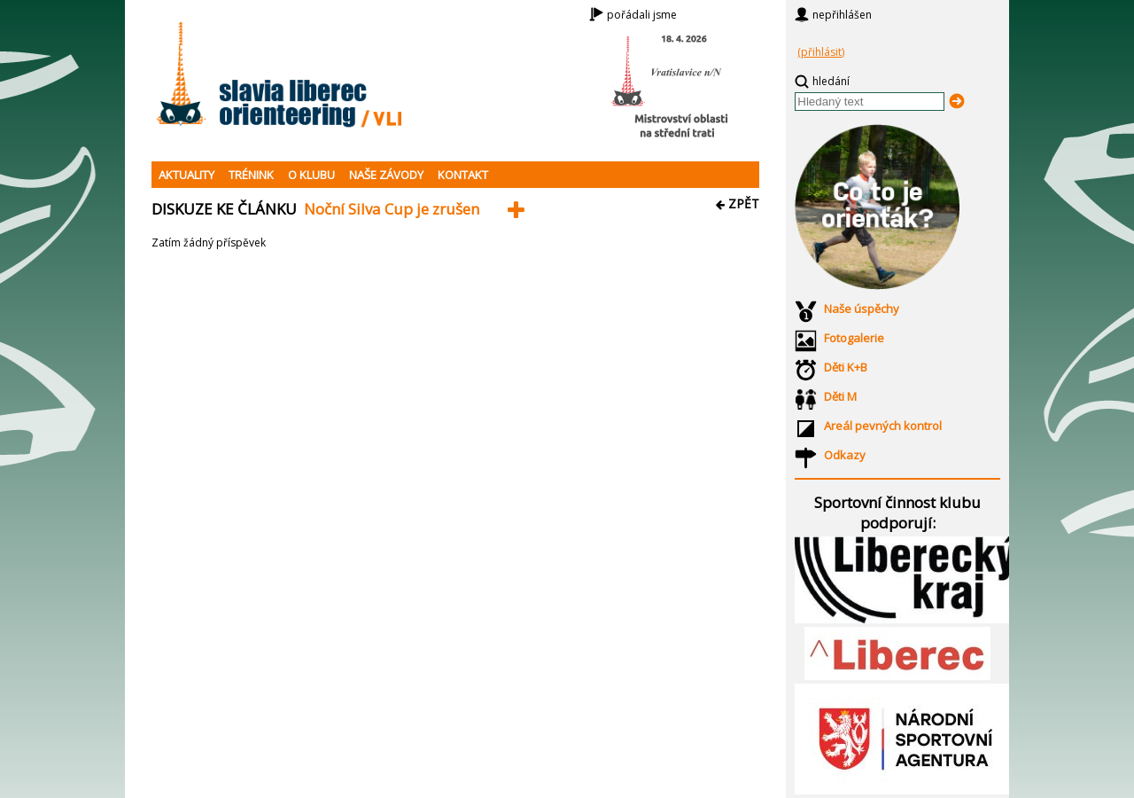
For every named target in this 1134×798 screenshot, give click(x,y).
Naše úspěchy (861, 309)
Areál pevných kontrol (883, 426)
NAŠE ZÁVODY (386, 175)
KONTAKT (463, 175)
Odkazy (845, 455)
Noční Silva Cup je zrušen (391, 209)
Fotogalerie (854, 338)
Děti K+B (845, 367)
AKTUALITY (186, 175)
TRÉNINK (251, 175)
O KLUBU (311, 175)
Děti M (840, 396)
